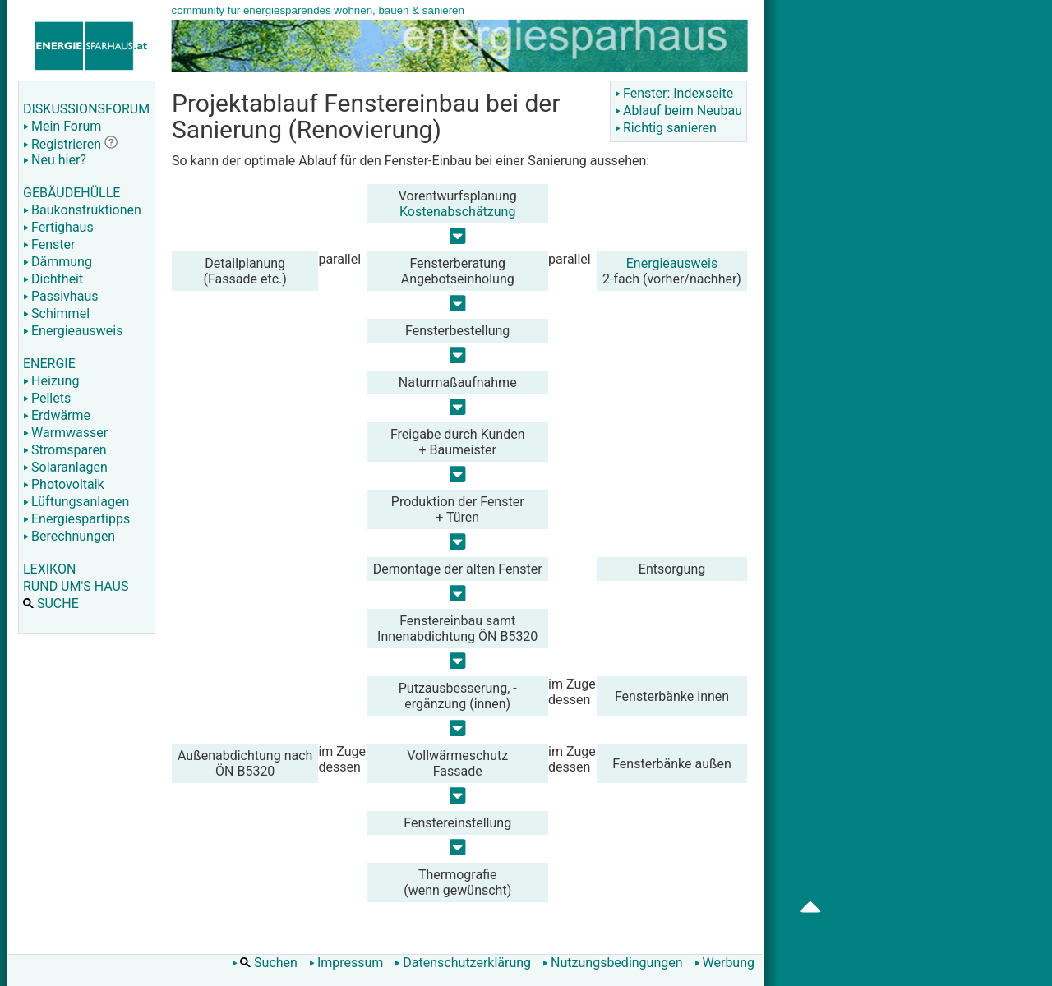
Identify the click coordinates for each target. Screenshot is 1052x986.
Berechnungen (69, 536)
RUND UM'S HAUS (75, 586)
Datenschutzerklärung (462, 962)
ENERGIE (49, 363)
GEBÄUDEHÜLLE (71, 192)
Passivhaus (60, 296)
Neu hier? (54, 160)
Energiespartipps (76, 519)
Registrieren (62, 144)
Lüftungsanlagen (76, 501)
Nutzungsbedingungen (612, 962)
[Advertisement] (922, 262)
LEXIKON (49, 569)
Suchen (265, 962)
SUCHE (51, 603)
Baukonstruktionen (82, 210)
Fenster (49, 244)
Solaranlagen (65, 467)
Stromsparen (65, 450)
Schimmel (56, 313)
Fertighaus (58, 227)
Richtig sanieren (666, 128)
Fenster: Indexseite (674, 93)
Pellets (47, 398)
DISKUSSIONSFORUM (86, 109)
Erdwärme (56, 415)
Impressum (346, 962)
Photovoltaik (63, 484)
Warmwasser (65, 432)
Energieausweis (72, 331)
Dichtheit (53, 279)
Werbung (724, 962)
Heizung (51, 381)
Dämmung (57, 262)
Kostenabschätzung (457, 211)
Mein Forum (62, 126)
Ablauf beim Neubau (678, 110)
